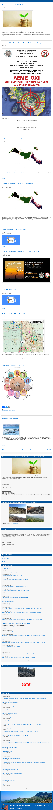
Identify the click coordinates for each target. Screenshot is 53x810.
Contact (42, 0)
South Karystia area (18, 0)
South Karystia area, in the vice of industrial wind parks (12, 773)
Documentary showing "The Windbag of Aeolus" (10, 769)
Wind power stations (5, 558)
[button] (51, 1)
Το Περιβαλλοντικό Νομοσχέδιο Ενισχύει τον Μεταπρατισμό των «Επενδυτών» (16, 631)
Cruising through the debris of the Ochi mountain (11, 758)
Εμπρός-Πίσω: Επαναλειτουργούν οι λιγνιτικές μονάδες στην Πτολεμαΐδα (15, 586)
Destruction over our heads (7, 751)
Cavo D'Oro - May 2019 (6, 754)
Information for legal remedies (7, 709)
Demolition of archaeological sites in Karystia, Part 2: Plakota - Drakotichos (15, 739)
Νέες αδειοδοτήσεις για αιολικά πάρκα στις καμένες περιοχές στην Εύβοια (15, 590)
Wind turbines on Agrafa (6, 720)
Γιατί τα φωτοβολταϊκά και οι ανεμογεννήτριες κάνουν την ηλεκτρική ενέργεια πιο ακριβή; (18, 653)
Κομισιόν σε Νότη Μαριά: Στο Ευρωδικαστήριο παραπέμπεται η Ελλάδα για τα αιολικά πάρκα (19, 657)
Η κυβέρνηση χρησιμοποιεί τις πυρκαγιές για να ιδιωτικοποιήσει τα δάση (15, 597)
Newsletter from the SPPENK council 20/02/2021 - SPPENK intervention (15, 735)
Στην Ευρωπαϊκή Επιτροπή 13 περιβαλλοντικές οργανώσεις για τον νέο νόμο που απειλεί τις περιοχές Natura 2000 (23, 619)
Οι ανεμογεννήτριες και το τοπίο (7, 650)
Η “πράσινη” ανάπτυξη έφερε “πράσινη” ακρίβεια (11, 582)
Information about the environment (8, 410)
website (6, 545)
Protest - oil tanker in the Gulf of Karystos (9, 695)
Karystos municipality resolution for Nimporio (10, 713)
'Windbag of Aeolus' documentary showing (9, 776)
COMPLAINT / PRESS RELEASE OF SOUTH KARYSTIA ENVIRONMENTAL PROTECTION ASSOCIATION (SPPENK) (24, 698)
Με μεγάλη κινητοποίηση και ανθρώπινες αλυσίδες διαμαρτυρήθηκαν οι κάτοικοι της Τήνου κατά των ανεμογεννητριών (23, 635)
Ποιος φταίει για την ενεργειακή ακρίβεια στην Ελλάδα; (12, 575)
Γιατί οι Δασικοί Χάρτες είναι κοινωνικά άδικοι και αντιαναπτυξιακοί (14, 615)
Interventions (4, 559)
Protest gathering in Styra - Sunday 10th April (10, 702)
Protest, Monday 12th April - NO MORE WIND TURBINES (12, 728)
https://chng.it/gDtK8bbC (6, 540)
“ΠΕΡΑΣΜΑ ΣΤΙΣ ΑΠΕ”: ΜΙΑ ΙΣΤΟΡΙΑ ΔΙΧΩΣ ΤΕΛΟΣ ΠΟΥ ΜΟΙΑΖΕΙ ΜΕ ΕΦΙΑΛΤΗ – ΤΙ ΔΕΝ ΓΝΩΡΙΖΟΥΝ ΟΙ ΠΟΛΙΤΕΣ (23, 642)
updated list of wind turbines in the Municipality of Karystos (16, 172)
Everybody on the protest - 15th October (9, 747)
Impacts (3, 561)
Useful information (36, 0)
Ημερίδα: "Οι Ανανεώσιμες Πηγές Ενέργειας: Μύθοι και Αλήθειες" (13, 639)
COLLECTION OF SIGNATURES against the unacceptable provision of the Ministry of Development (20, 731)
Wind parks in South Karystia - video (8, 780)
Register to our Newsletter (6, 548)
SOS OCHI (4, 784)
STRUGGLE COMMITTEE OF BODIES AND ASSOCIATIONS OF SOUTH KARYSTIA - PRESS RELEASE (21, 724)
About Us (3, 0)
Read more (4, 37)
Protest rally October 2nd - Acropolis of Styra (10, 706)
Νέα (8, 0)
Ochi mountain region (27, 0)
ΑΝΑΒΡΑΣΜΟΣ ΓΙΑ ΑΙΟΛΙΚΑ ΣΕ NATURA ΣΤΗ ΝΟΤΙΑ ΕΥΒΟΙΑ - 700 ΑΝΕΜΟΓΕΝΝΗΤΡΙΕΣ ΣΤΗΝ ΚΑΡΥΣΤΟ (22, 608)
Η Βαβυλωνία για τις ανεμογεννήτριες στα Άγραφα (11, 646)
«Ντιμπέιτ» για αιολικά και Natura (8, 601)
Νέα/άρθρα (4, 556)
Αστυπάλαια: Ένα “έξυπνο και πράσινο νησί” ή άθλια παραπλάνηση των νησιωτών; (17, 623)
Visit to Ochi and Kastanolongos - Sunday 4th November (12, 765)
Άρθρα (11, 0)
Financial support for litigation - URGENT (9, 717)
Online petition (15, 523)
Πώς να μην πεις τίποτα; (6, 568)
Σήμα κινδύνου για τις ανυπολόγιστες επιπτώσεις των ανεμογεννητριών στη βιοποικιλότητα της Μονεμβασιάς (21, 612)
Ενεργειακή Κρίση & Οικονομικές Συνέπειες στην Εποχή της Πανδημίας (15, 579)
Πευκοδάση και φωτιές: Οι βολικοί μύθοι (9, 604)
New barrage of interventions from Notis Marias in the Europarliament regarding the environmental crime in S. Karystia (23, 762)
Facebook (7, 546)
